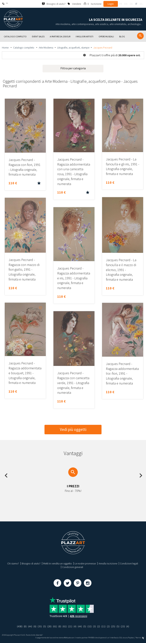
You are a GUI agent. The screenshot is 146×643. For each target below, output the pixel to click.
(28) (49, 626)
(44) (30, 626)
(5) (44, 626)
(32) (89, 626)
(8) (25, 626)
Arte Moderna (46, 47)
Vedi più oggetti (73, 429)
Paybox (131, 637)
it (136, 3)
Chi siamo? (13, 563)
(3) (94, 626)
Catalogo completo (24, 47)
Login (111, 3)
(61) (55, 626)
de (131, 3)
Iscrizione (96, 3)
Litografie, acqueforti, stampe (73, 47)
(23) (123, 626)
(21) (70, 626)
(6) (34, 626)
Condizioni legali (129, 563)
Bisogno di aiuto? (31, 563)
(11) (103, 626)
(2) (98, 626)
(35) (40, 626)
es (141, 3)
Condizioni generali (72, 567)
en (125, 3)
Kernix (140, 637)
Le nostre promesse (85, 563)
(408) (19, 626)
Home (5, 47)
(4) (75, 626)
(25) (113, 626)
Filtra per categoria (73, 68)
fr (120, 3)
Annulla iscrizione (107, 563)
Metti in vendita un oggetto (57, 563)
